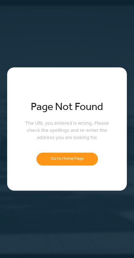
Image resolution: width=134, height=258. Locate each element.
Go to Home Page (67, 159)
